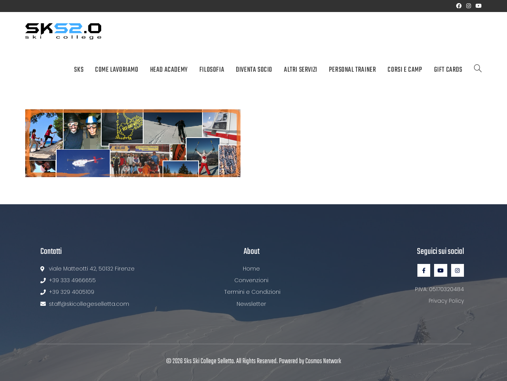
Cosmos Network (323, 361)
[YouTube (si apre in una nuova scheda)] (477, 6)
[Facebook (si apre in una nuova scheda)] (459, 6)
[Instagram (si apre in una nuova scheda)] (468, 6)
